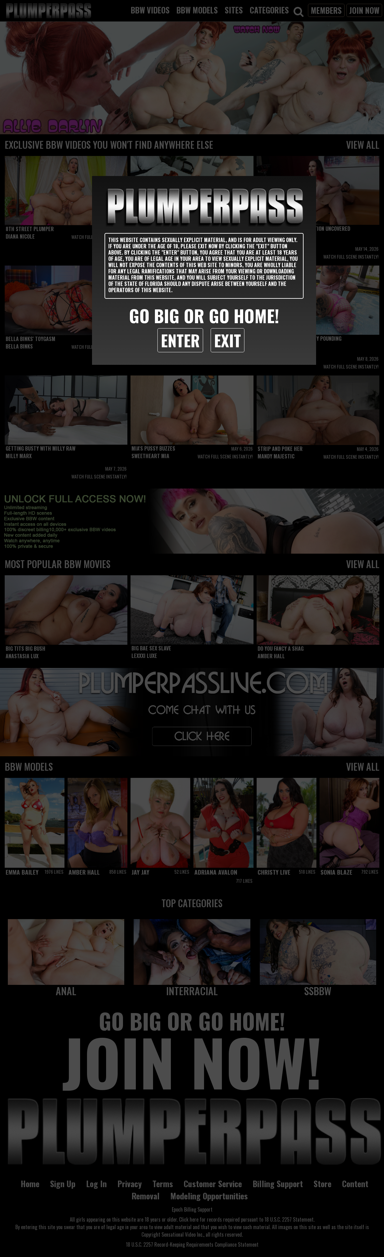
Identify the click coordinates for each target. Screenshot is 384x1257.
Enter (180, 340)
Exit (227, 340)
